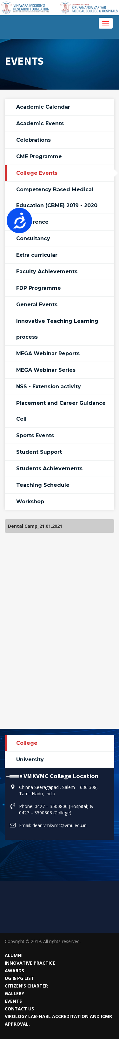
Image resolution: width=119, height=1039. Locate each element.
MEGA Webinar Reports (48, 353)
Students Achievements (49, 468)
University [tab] (30, 760)
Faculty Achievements (46, 271)
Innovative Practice (30, 963)
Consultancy (33, 238)
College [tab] (26, 743)
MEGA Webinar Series (46, 370)
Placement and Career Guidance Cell (61, 411)
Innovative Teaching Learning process (57, 329)
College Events (36, 173)
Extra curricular (36, 255)
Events (13, 1001)
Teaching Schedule (42, 485)
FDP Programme (38, 288)
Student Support (39, 452)
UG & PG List (19, 978)
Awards (14, 971)
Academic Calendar (43, 107)
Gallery (14, 993)
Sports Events (35, 435)
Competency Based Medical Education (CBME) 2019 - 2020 (56, 197)
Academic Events (40, 123)
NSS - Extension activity (48, 387)
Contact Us (19, 1009)
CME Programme (39, 156)
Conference (32, 222)
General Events (36, 305)
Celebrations (33, 140)
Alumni (14, 955)
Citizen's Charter (26, 986)
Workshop (30, 502)
